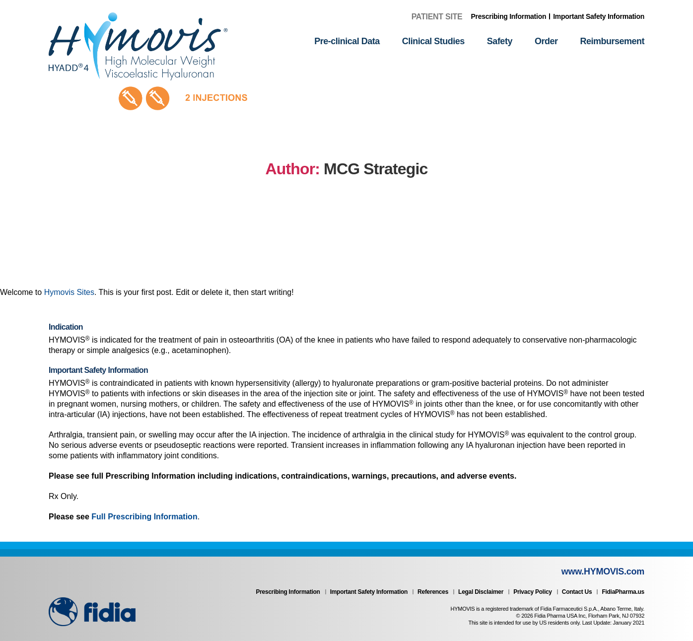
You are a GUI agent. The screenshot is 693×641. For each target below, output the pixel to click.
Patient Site (437, 16)
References (432, 591)
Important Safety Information (598, 16)
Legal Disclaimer (480, 591)
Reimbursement (612, 41)
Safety (499, 41)
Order (546, 41)
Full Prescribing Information (144, 516)
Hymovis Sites (69, 292)
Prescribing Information (509, 16)
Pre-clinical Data (347, 41)
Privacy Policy (532, 591)
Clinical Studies (433, 41)
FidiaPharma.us (623, 591)
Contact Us (577, 591)
